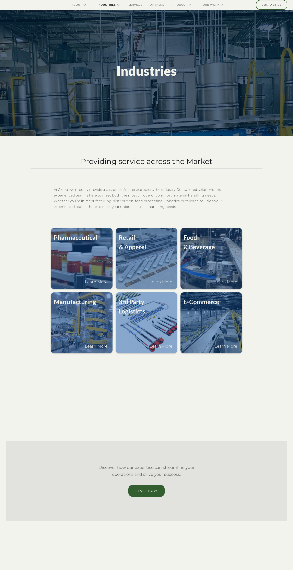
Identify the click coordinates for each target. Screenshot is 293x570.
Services (135, 4)
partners (156, 4)
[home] (21, 5)
